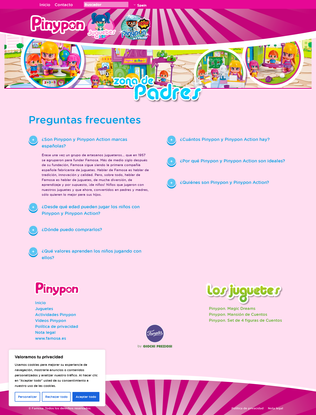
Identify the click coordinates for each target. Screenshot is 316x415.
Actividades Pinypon (55, 314)
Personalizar (27, 397)
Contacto (64, 4)
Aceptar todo (86, 397)
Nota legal (45, 332)
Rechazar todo (56, 397)
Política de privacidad (56, 326)
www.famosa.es (50, 338)
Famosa (155, 341)
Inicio (45, 4)
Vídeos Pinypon (50, 320)
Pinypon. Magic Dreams (232, 308)
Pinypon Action (134, 25)
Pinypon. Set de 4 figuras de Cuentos (245, 320)
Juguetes (100, 25)
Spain (141, 5)
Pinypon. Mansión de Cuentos (238, 314)
